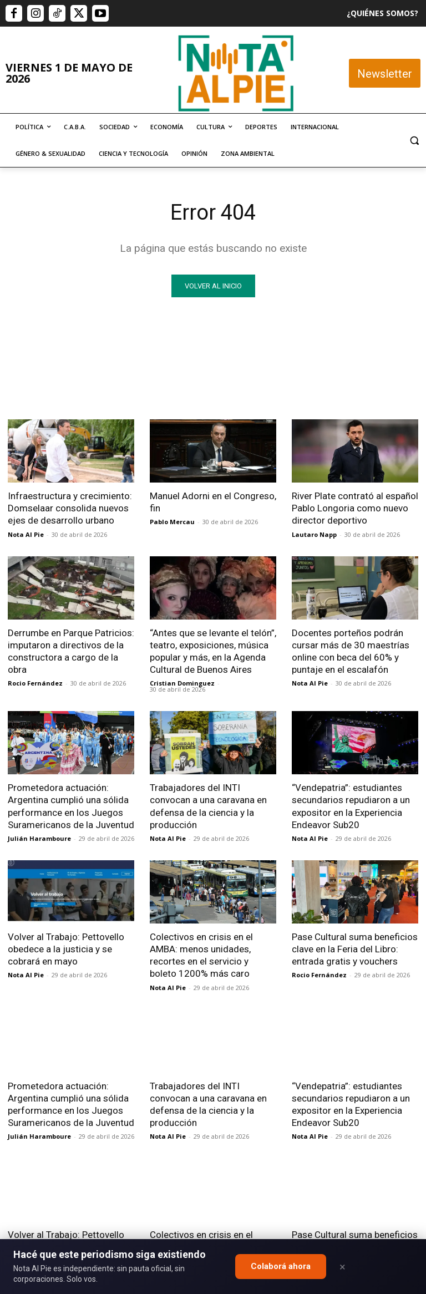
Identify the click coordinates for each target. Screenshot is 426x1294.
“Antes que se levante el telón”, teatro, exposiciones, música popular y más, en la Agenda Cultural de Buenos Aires (213, 650)
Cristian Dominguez (182, 683)
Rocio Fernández (35, 683)
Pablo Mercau (172, 521)
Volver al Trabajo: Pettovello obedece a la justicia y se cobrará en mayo (66, 948)
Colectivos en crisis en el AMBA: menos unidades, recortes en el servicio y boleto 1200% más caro (201, 954)
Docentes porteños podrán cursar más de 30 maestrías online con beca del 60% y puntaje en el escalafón (350, 650)
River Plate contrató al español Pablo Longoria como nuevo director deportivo (355, 508)
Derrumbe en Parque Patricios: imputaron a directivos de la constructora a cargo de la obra (71, 650)
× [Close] (342, 1266)
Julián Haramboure (39, 838)
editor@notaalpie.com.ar (200, 1237)
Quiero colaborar (370, 1097)
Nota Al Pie (26, 534)
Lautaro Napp (314, 534)
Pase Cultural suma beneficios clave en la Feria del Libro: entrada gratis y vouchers (355, 948)
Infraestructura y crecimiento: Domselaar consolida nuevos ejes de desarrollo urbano (70, 508)
